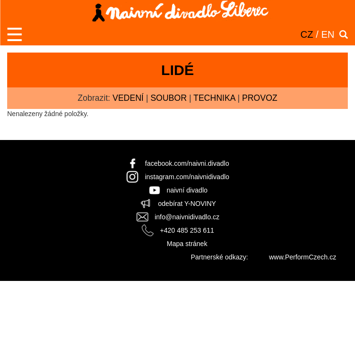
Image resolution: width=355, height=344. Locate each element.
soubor (169, 98)
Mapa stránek (187, 243)
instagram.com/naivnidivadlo (187, 177)
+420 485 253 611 (187, 230)
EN (327, 34)
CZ (307, 34)
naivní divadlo (187, 190)
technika (215, 98)
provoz (260, 98)
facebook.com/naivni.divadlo (187, 163)
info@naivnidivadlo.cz (187, 217)
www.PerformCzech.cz (302, 257)
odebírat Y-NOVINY (187, 203)
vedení (127, 98)
